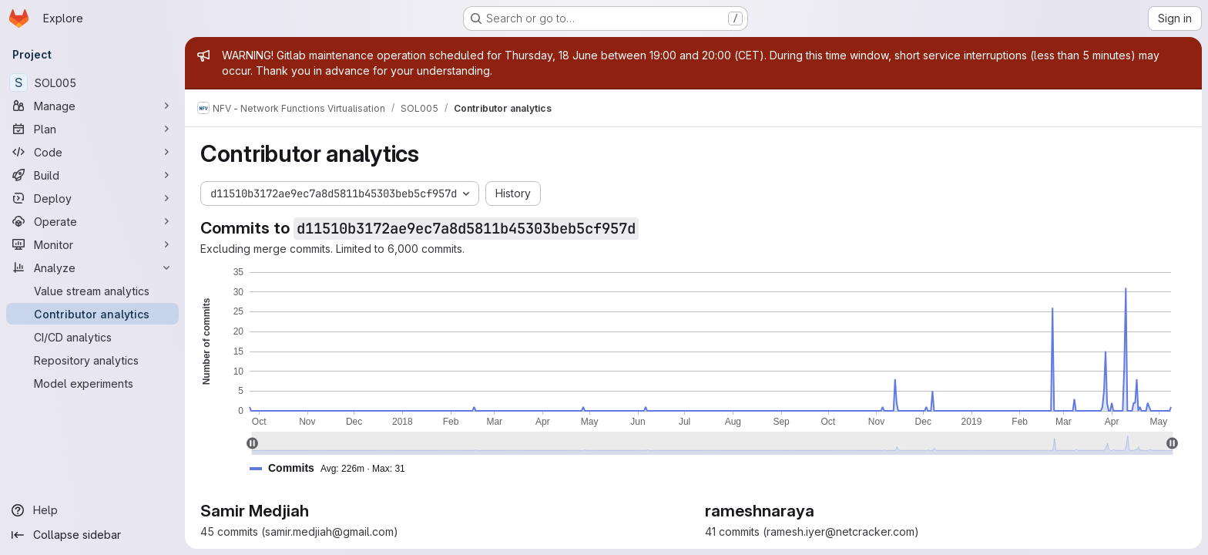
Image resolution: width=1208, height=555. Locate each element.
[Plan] (92, 129)
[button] (334, 468)
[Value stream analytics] (92, 290)
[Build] (92, 175)
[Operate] (92, 221)
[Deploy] (92, 198)
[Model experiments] (92, 383)
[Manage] (92, 105)
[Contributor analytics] (92, 314)
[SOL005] (92, 82)
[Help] (92, 510)
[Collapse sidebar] (92, 535)
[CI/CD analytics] (92, 337)
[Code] (92, 152)
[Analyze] (92, 267)
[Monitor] (92, 244)
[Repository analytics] (92, 360)
